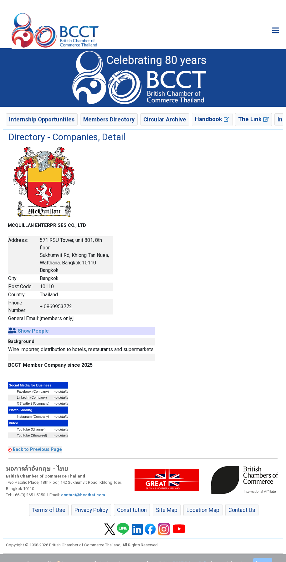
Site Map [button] (166, 510)
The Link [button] (253, 119)
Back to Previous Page (37, 449)
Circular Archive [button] (164, 119)
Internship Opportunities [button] (41, 119)
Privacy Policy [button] (91, 510)
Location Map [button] (202, 510)
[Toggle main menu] (275, 30)
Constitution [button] (132, 510)
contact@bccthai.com (83, 495)
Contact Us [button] (241, 510)
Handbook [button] (212, 119)
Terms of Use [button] (48, 510)
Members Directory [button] (109, 119)
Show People (33, 331)
